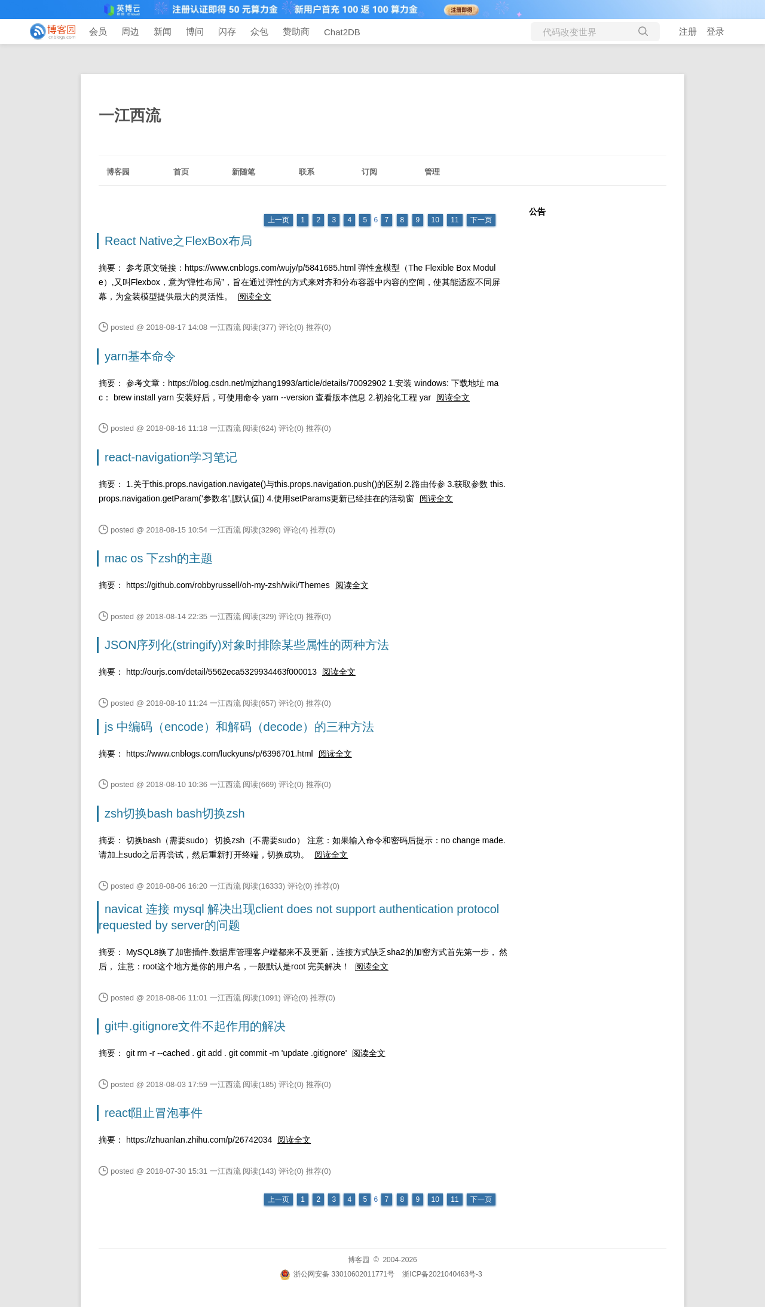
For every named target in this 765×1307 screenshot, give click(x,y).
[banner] (48, 31)
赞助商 (296, 31)
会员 (98, 31)
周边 (130, 31)
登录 (715, 31)
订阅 (369, 171)
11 (454, 220)
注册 (688, 31)
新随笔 (243, 171)
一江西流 (130, 115)
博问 (195, 31)
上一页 (278, 220)
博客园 (118, 171)
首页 (181, 171)
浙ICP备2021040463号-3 (442, 1274)
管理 (432, 171)
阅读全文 (254, 296)
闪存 (227, 31)
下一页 (481, 220)
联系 (306, 171)
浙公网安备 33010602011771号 (337, 1274)
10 (435, 220)
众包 (259, 31)
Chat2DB (342, 32)
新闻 (163, 31)
